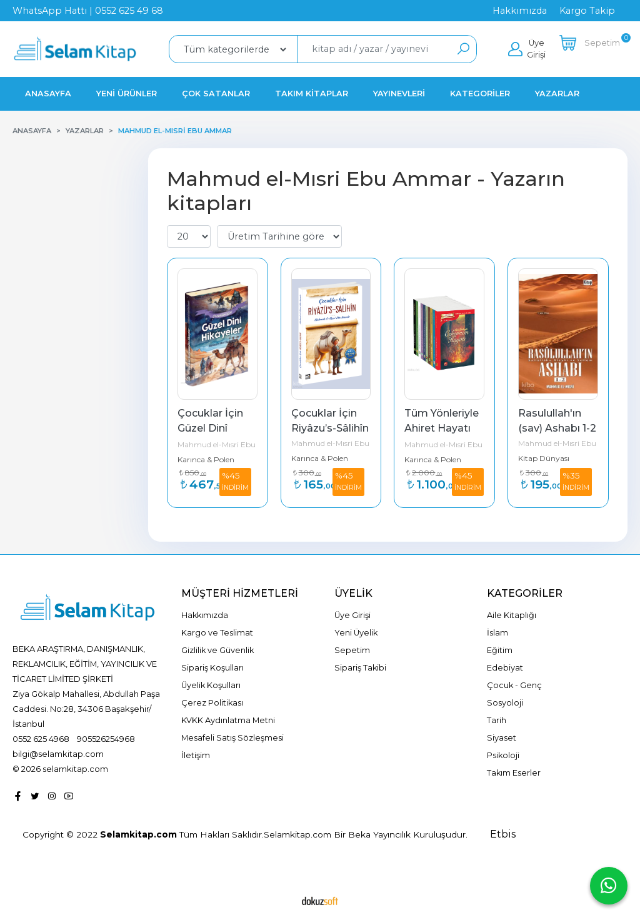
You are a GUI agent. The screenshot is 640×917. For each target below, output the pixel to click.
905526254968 (106, 739)
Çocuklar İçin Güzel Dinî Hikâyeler (212, 428)
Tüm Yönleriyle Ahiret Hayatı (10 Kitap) (442, 428)
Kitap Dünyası (543, 458)
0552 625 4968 (40, 739)
